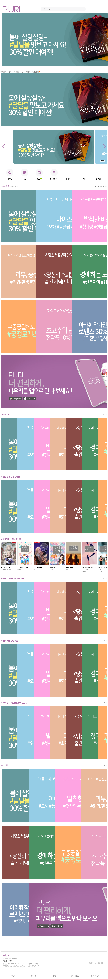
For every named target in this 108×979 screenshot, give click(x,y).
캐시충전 (68, 179)
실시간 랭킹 (14, 186)
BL (23, 72)
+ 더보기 (104, 414)
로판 (10, 72)
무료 (24, 179)
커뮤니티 (36, 72)
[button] (3, 146)
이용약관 (54, 976)
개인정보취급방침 (74, 976)
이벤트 (9, 179)
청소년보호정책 (95, 976)
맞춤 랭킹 (5, 186)
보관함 (98, 179)
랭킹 (28, 72)
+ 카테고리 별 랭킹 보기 (99, 186)
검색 (83, 9)
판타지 (17, 72)
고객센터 (13, 976)
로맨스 (4, 72)
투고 (39, 179)
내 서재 (83, 179)
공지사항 (33, 976)
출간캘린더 (54, 179)
